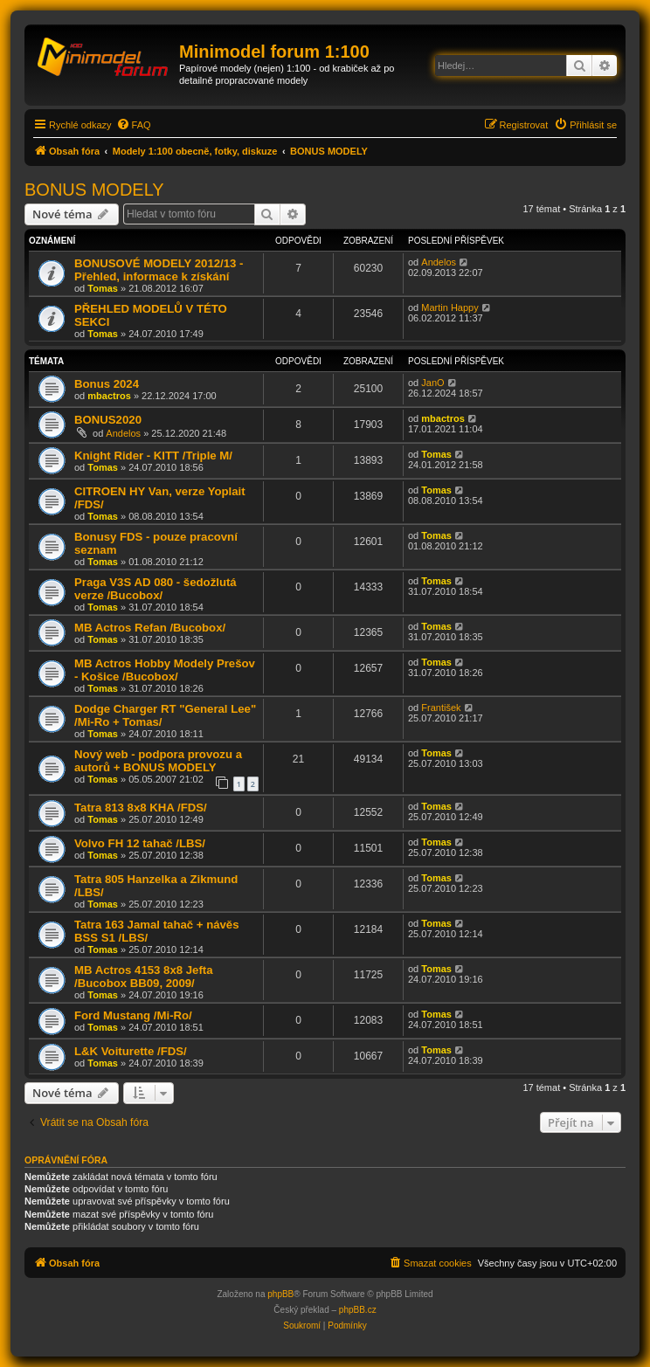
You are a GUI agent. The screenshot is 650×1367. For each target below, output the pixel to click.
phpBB (280, 1294)
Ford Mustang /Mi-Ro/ (133, 1015)
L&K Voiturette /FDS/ (130, 1051)
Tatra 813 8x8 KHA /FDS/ (140, 807)
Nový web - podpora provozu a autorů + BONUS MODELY (158, 761)
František (440, 707)
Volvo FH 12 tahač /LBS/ (139, 843)
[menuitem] (133, 124)
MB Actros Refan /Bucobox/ (149, 627)
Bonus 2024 (106, 383)
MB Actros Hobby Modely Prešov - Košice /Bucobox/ (164, 670)
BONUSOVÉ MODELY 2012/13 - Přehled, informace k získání (159, 270)
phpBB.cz (358, 1310)
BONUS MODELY (94, 189)
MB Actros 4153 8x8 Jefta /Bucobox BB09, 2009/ (143, 976)
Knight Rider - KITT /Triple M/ (153, 455)
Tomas (102, 288)
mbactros (109, 395)
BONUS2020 (108, 419)
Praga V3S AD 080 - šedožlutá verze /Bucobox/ (155, 589)
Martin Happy (449, 307)
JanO (432, 382)
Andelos (438, 262)
